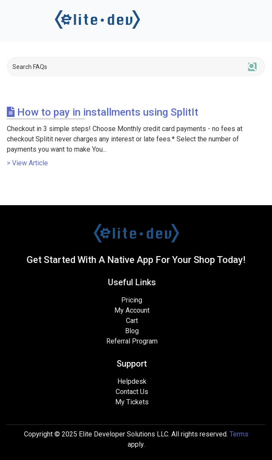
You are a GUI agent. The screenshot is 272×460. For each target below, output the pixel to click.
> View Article (27, 163)
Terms (239, 434)
